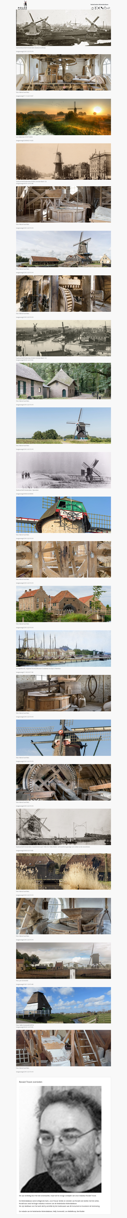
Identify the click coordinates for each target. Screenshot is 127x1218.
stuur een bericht (109, 8)
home (93, 7)
